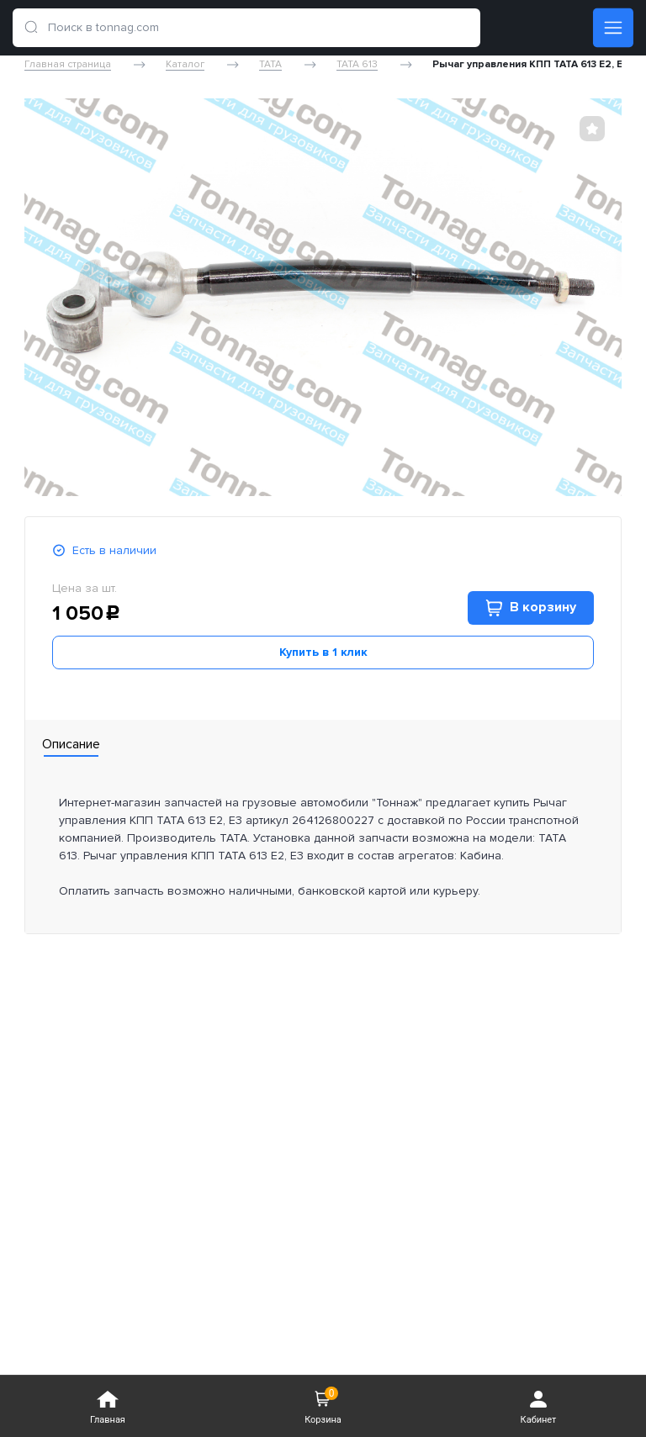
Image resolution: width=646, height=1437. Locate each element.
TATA (270, 65)
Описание (71, 744)
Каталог (185, 65)
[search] (31, 27)
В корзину (530, 607)
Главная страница (67, 65)
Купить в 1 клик (323, 652)
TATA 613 (357, 65)
